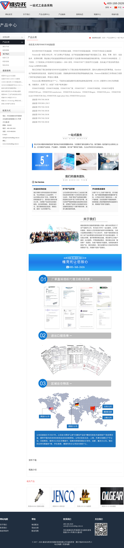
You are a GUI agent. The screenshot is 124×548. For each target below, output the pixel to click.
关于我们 (26, 14)
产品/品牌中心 (44, 14)
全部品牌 (13, 37)
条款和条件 (4, 531)
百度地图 (66, 544)
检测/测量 (6, 50)
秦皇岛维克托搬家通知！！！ (11, 88)
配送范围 (35, 531)
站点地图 (57, 544)
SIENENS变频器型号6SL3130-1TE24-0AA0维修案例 (18, 85)
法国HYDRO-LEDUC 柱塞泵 (10, 79)
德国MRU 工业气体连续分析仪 (11, 94)
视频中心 (97, 14)
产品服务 (62, 14)
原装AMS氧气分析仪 (8, 104)
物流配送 (35, 525)
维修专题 (115, 14)
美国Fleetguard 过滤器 (8, 76)
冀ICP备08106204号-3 (84, 542)
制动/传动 (6, 65)
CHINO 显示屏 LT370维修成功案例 (12, 82)
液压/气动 (6, 46)
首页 (103, 38)
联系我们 (3, 528)
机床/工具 (6, 58)
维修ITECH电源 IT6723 (8, 97)
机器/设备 (6, 61)
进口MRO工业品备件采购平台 (27, 5)
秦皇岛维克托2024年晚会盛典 (11, 91)
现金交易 (35, 528)
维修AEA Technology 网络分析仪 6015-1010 (15, 101)
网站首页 (8, 14)
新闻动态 (79, 14)
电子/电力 (6, 54)
